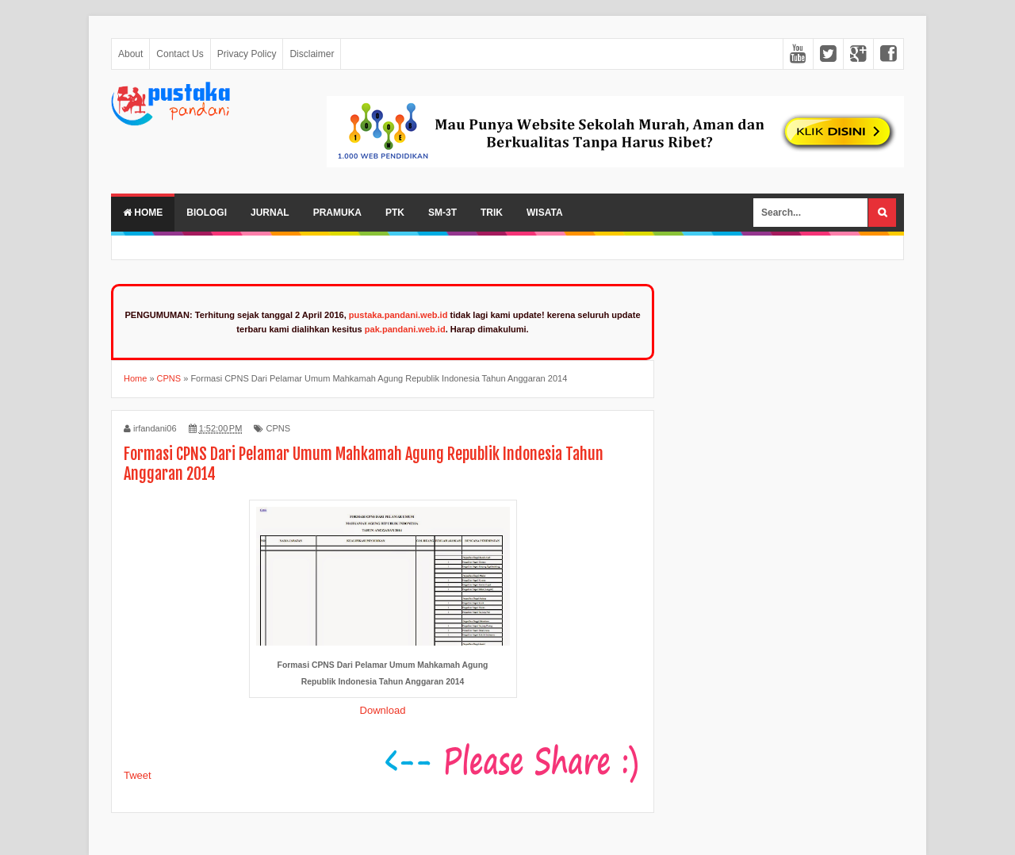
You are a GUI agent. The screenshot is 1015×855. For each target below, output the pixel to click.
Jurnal (270, 212)
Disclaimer (311, 53)
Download (383, 710)
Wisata (545, 212)
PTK (394, 212)
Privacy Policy (247, 53)
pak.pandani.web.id (405, 329)
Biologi (206, 212)
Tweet (137, 775)
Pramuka (337, 212)
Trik (492, 212)
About (130, 53)
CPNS (278, 428)
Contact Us (179, 53)
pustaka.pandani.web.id (398, 315)
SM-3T (442, 212)
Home (143, 212)
